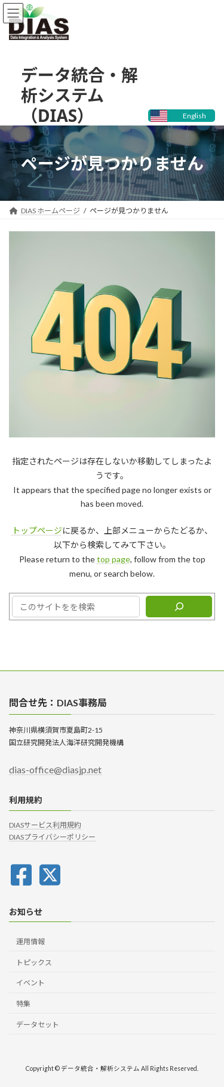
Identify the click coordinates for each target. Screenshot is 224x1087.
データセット (37, 1024)
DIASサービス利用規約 (45, 824)
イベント (30, 983)
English (194, 115)
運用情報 (30, 941)
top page (113, 559)
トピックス (34, 962)
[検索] (179, 606)
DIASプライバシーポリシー (52, 837)
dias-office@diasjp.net (55, 770)
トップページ (37, 530)
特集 (23, 1003)
